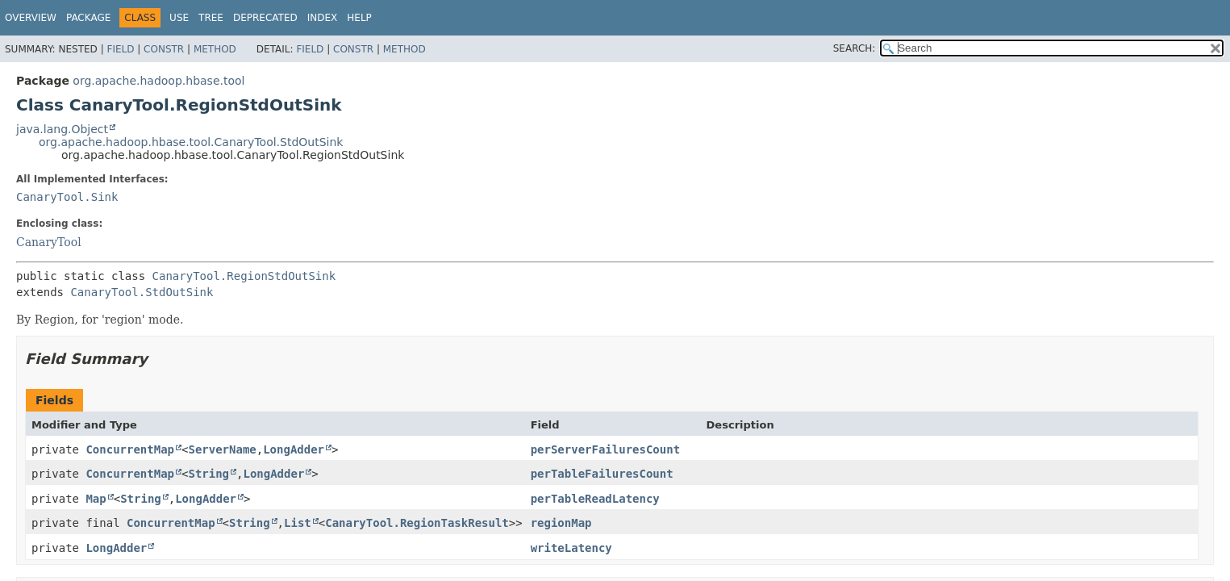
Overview (30, 17)
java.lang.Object (62, 129)
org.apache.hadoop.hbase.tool (158, 80)
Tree (210, 17)
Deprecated (265, 17)
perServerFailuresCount (605, 449)
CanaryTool (48, 242)
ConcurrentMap (129, 449)
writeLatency (571, 547)
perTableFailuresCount (602, 473)
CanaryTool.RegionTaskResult (417, 522)
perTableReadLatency (595, 498)
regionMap (561, 522)
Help (359, 17)
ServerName (222, 449)
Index (322, 17)
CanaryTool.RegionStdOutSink (244, 276)
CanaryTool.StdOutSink (141, 292)
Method (215, 49)
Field (120, 49)
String (208, 473)
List (297, 522)
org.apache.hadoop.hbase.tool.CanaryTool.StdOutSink (191, 142)
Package (88, 17)
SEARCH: (854, 48)
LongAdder (293, 449)
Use (179, 17)
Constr (164, 49)
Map (95, 498)
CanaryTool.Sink (67, 196)
